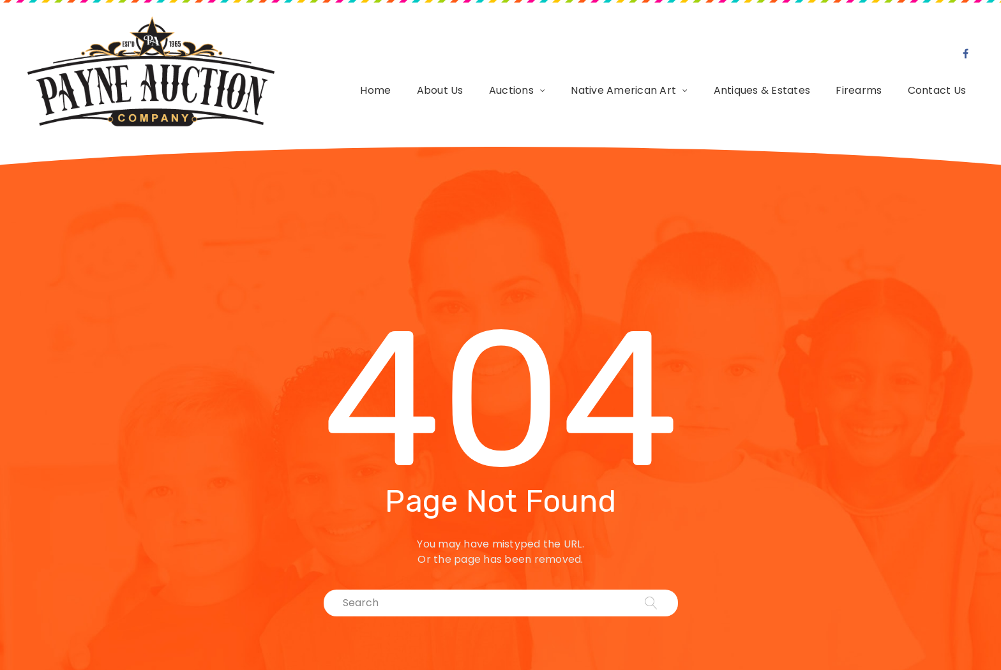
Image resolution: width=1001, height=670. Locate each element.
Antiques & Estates (762, 86)
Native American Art (623, 86)
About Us (440, 86)
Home (375, 86)
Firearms (859, 86)
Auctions (511, 86)
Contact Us (937, 86)
